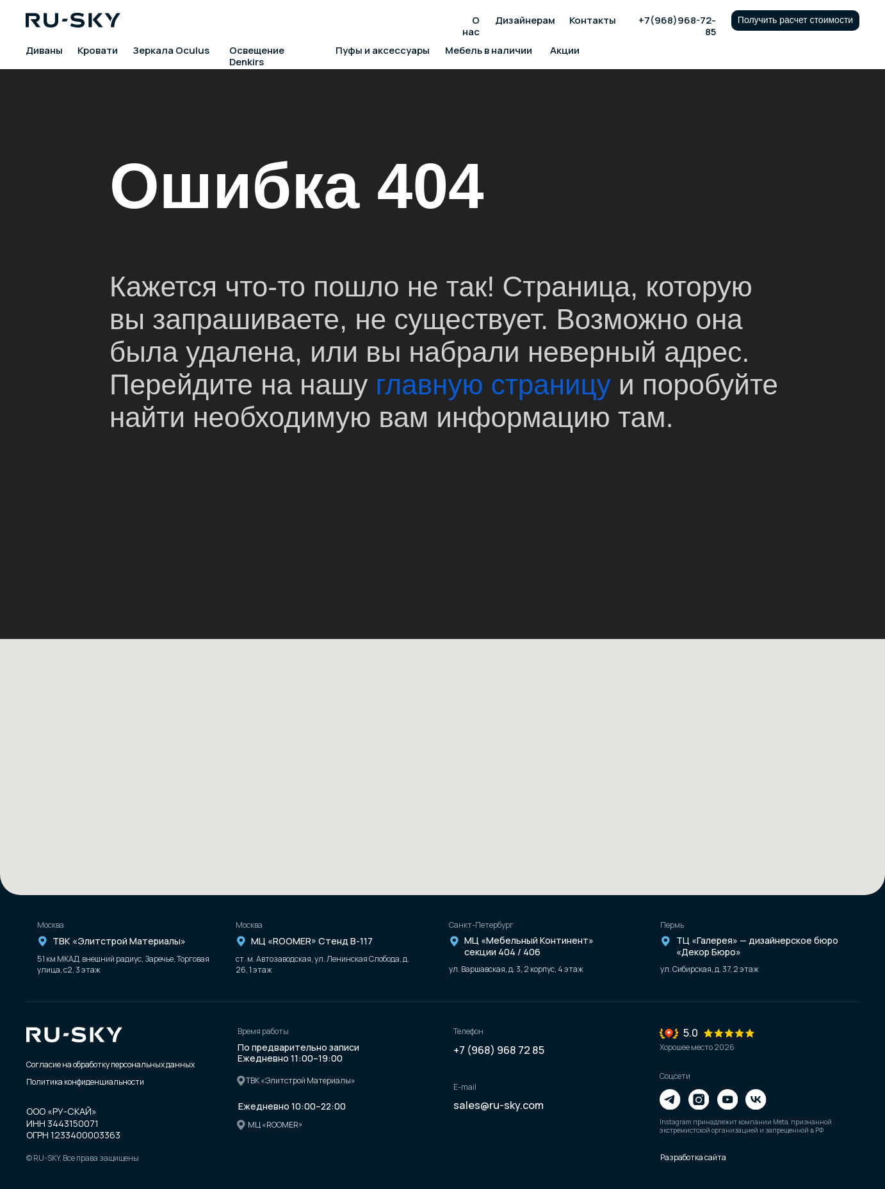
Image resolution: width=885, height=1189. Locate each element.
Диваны (44, 50)
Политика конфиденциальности (85, 1081)
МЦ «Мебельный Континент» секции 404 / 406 (529, 945)
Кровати (97, 50)
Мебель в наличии (488, 50)
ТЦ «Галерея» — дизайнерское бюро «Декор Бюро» (757, 945)
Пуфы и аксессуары (383, 50)
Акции (565, 50)
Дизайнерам (525, 20)
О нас (471, 25)
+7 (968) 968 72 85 (498, 1050)
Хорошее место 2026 (697, 1047)
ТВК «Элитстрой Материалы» (119, 941)
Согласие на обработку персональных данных (110, 1064)
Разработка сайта (693, 1157)
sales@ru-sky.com (498, 1105)
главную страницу (493, 384)
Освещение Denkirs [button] (256, 56)
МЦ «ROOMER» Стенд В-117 (312, 941)
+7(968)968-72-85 (677, 25)
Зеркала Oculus (171, 50)
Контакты (592, 20)
